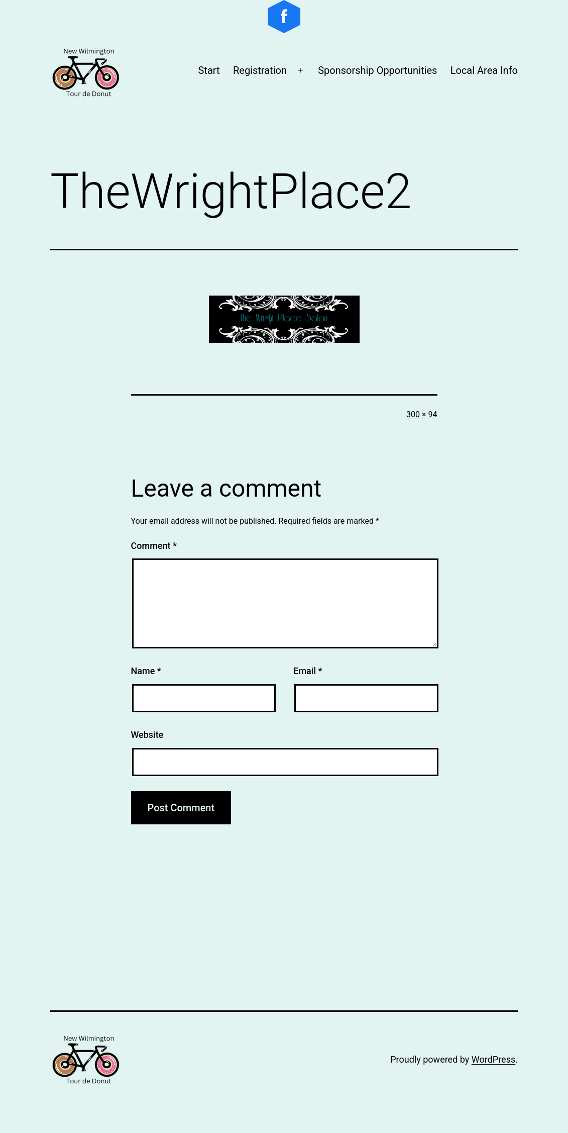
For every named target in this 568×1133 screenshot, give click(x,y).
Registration (260, 70)
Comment (154, 545)
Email (307, 671)
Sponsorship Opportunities (377, 70)
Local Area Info (484, 70)
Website (147, 734)
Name (146, 671)
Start (208, 70)
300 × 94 (421, 414)
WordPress (493, 1059)
